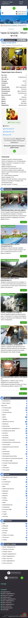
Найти (25, 29)
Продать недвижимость (9, 599)
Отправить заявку (14, 122)
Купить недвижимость (8, 593)
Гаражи (6, 25)
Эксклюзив (5, 609)
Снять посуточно (7, 606)
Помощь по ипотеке (7, 595)
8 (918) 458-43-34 (22, 12)
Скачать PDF (7, 135)
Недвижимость (6, 592)
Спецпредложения (7, 608)
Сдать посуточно (7, 602)
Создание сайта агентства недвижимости (17, 616)
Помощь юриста (6, 597)
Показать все (23, 393)
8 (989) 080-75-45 (22, 14)
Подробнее (23, 222)
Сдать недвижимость (8, 600)
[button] (14, 56)
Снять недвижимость (8, 604)
